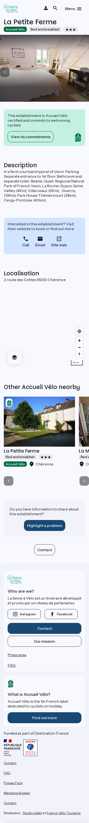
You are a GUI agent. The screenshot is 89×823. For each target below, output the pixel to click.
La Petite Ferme (21, 451)
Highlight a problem (44, 525)
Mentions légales (17, 793)
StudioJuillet (32, 813)
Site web (59, 244)
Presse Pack (13, 783)
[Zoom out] (79, 347)
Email (40, 244)
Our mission (44, 641)
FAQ (11, 665)
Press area (17, 654)
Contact (44, 549)
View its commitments (31, 136)
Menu (70, 8)
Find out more (44, 717)
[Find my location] (79, 331)
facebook (65, 614)
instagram (28, 614)
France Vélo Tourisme (64, 813)
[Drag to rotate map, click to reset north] (79, 354)
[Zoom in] (79, 340)
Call (25, 244)
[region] (44, 325)
